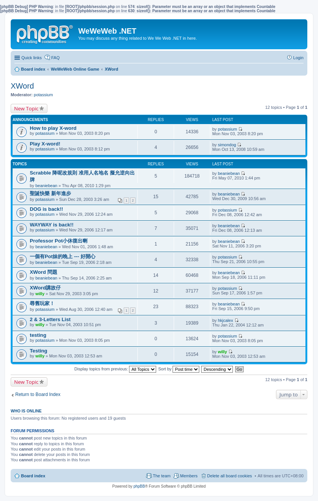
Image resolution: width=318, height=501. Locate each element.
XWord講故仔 (45, 288)
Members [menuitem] (189, 476)
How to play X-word (53, 128)
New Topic (26, 108)
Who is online (26, 411)
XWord (22, 86)
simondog (227, 144)
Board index (33, 476)
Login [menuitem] (298, 57)
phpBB (139, 486)
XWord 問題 (43, 272)
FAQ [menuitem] (55, 57)
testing (38, 335)
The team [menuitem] (161, 476)
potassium (43, 94)
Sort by (179, 369)
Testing (38, 351)
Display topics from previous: (115, 369)
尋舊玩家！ (42, 303)
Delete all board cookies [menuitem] (229, 476)
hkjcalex (225, 320)
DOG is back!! (46, 209)
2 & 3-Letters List (50, 319)
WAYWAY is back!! (52, 225)
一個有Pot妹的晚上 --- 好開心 (62, 256)
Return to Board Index (37, 394)
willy (40, 293)
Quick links (31, 57)
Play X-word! (45, 144)
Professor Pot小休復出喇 (58, 241)
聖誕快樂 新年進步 (50, 193)
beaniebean (47, 185)
